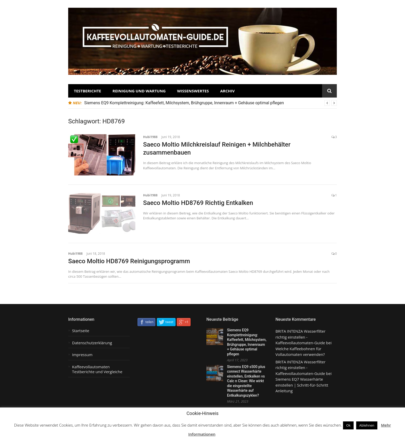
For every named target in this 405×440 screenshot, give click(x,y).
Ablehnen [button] (366, 425)
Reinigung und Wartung (139, 90)
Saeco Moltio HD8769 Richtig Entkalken (198, 202)
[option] (210, 103)
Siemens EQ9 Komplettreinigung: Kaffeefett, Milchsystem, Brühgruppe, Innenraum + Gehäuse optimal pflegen (184, 102)
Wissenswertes (193, 90)
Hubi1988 (150, 137)
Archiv (227, 90)
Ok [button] (348, 425)
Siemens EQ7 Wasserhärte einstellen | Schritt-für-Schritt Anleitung (302, 385)
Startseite (80, 330)
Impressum (82, 354)
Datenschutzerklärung (92, 342)
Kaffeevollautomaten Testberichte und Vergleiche (97, 369)
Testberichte (87, 90)
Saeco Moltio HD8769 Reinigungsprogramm (129, 261)
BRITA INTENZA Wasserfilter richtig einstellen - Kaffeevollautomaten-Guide (301, 337)
